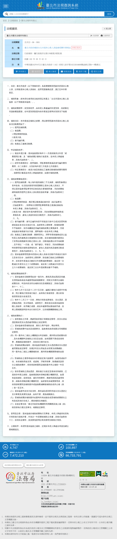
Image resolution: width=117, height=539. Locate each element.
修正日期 (15, 59)
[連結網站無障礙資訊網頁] (87, 474)
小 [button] (80, 480)
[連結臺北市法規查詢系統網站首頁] (57, 6)
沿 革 (15, 65)
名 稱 (15, 48)
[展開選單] (6, 6)
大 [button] (86, 480)
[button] (107, 28)
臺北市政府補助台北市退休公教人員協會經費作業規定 (48, 48)
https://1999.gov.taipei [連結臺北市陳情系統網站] (52, 496)
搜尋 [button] (109, 14)
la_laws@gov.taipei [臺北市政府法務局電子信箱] (49, 501)
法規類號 (15, 42)
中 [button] (83, 480)
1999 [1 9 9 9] (43, 484)
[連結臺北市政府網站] (105, 474)
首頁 (5, 21)
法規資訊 (14, 21)
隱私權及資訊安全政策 (34, 465)
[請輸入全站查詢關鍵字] (56, 14)
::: (1, 19)
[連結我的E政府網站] (98, 474)
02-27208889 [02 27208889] (60, 484)
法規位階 (15, 53)
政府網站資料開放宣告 (13, 465)
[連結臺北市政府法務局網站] (20, 477)
